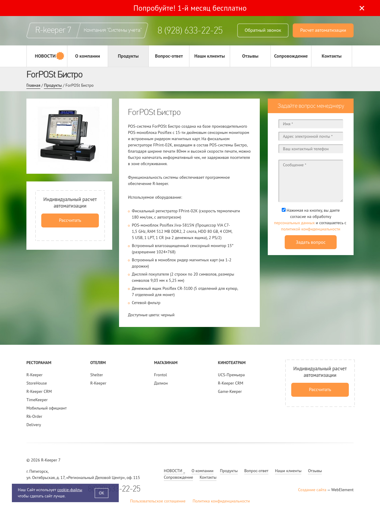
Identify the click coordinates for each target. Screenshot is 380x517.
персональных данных (294, 222)
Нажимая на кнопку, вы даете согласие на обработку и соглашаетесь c (310, 220)
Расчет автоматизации (323, 30)
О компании (87, 56)
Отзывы (250, 56)
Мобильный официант (46, 408)
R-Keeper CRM (39, 391)
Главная (33, 85)
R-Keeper (34, 374)
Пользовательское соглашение (158, 501)
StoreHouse (36, 383)
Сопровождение (291, 56)
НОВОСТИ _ (47, 56)
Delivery (33, 424)
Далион (161, 383)
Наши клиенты (209, 56)
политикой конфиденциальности (310, 229)
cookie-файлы (69, 489)
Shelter (96, 374)
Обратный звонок (263, 30)
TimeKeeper (37, 399)
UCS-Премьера (231, 374)
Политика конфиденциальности (221, 501)
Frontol (160, 374)
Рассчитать (70, 220)
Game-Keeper (230, 391)
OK (101, 493)
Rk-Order (34, 416)
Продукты (128, 56)
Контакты (332, 56)
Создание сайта (312, 489)
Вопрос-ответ (169, 56)
